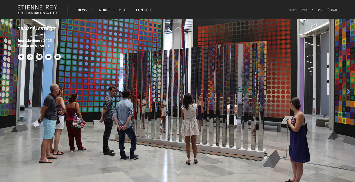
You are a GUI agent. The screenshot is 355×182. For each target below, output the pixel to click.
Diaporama (298, 10)
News (82, 10)
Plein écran (327, 10)
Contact (144, 10)
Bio (122, 10)
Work (103, 10)
